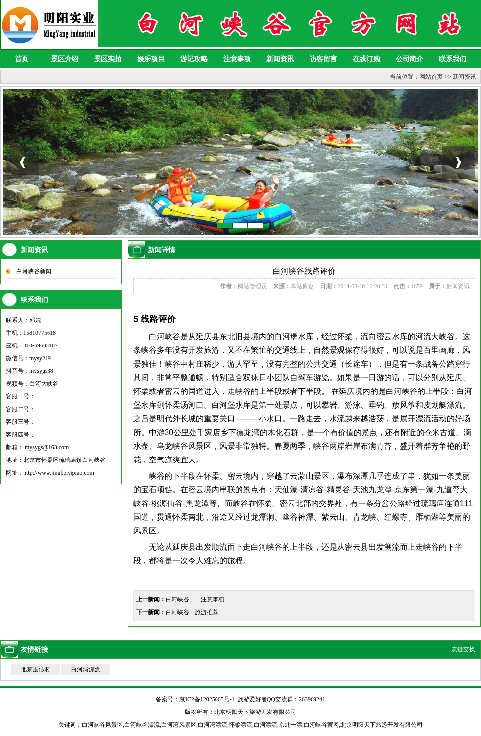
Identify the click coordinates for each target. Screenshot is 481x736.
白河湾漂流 (85, 669)
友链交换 (463, 649)
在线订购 (366, 59)
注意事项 (237, 59)
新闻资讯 (280, 59)
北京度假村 (35, 669)
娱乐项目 (151, 59)
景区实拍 (107, 59)
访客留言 (323, 59)
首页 (21, 59)
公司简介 (409, 59)
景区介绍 (64, 59)
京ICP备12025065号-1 (207, 699)
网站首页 (431, 76)
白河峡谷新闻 (33, 271)
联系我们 (452, 59)
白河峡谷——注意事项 (195, 599)
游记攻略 (194, 59)
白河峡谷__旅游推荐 (192, 612)
